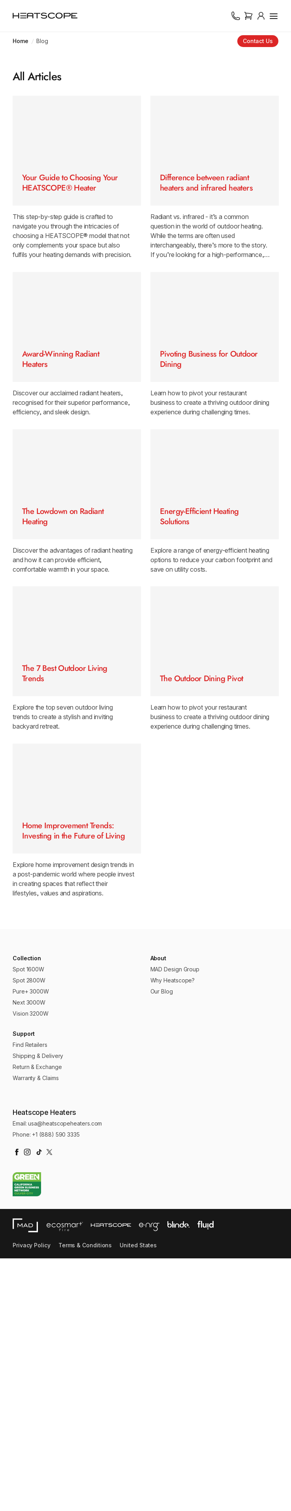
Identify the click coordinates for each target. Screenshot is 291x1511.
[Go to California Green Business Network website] (27, 1437)
